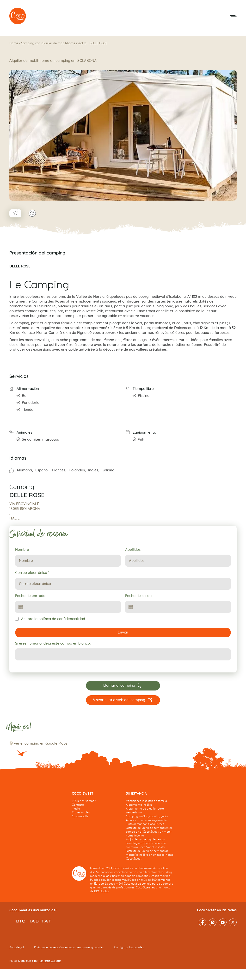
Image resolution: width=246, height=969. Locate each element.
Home (13, 43)
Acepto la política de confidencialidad (50, 619)
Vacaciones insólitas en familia (146, 800)
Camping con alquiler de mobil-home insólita (53, 43)
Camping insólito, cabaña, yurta (147, 816)
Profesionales (81, 812)
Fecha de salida (138, 596)
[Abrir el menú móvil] (233, 16)
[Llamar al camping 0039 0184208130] (123, 685)
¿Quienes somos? (84, 800)
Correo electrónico (32, 573)
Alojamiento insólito (139, 804)
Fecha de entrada (30, 596)
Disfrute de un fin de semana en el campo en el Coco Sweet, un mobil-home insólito (149, 831)
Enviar (123, 632)
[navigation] (96, 808)
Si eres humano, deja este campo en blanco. (53, 643)
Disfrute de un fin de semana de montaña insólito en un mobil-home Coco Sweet (149, 854)
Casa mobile (80, 816)
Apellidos (133, 549)
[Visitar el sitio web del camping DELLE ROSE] (123, 700)
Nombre (22, 549)
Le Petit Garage (50, 960)
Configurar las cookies (129, 947)
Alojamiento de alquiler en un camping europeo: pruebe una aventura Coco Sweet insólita (146, 843)
